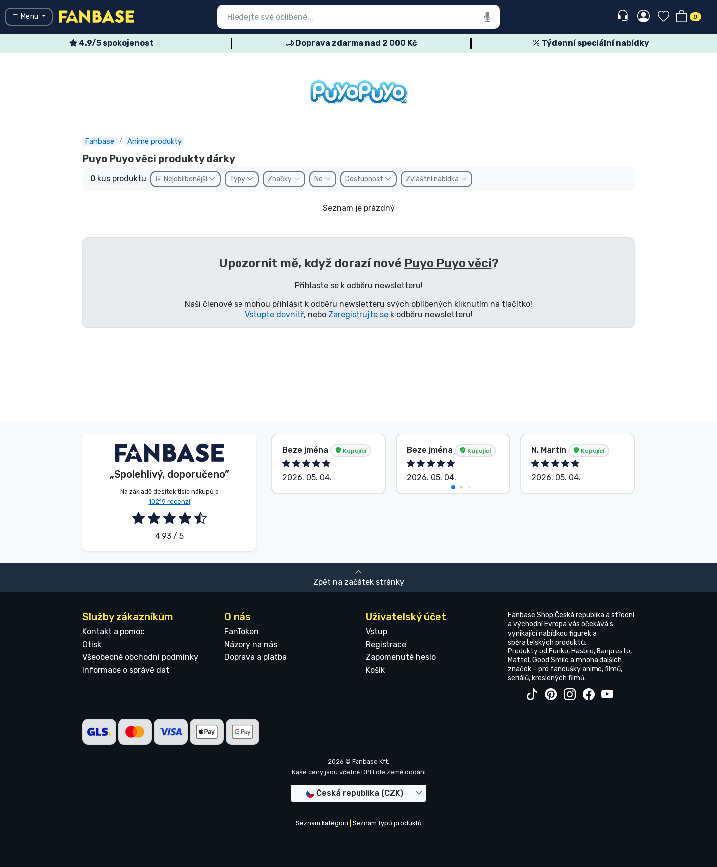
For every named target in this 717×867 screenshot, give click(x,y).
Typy (242, 179)
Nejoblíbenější (185, 179)
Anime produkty (154, 141)
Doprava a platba (255, 657)
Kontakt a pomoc (113, 631)
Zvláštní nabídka (436, 179)
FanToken (241, 631)
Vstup (376, 631)
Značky (284, 179)
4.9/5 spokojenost (111, 43)
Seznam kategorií (322, 823)
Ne (322, 179)
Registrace (386, 644)
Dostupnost (368, 179)
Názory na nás (250, 644)
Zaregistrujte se (358, 314)
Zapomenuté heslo (401, 657)
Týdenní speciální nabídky (590, 43)
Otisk (91, 644)
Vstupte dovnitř (274, 314)
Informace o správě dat (125, 670)
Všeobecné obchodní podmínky (140, 657)
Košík (375, 670)
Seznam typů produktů (387, 823)
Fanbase (99, 141)
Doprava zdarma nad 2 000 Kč (351, 43)
